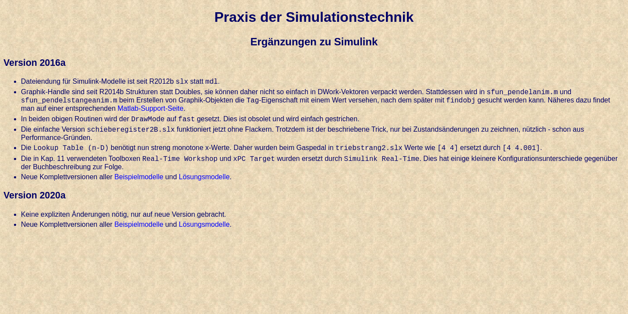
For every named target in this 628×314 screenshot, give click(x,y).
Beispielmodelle (138, 177)
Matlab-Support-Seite (150, 108)
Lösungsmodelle (204, 177)
